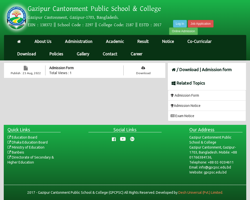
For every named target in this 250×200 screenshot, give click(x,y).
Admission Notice (186, 106)
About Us (42, 41)
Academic (115, 41)
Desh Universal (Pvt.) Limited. (200, 193)
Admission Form (61, 68)
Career (136, 54)
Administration (78, 41)
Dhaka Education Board (27, 142)
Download (26, 54)
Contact (110, 54)
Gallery (83, 54)
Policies (56, 54)
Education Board (22, 137)
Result (143, 41)
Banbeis (15, 152)
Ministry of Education (25, 147)
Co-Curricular (199, 41)
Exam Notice (182, 116)
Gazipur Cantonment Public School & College (94, 9)
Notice (168, 41)
